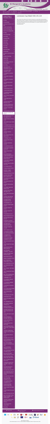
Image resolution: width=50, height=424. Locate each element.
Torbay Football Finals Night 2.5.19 (9, 388)
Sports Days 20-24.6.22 (8, 256)
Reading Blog (8, 51)
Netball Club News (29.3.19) (9, 393)
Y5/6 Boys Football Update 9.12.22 (8, 205)
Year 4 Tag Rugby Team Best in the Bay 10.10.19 (9, 351)
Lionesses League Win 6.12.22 (8, 208)
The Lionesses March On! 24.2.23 (8, 182)
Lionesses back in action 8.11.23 (8, 140)
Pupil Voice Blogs (8, 49)
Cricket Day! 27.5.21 (7, 296)
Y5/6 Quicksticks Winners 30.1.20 (8, 335)
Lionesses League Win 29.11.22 (8, 211)
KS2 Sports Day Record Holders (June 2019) (8, 367)
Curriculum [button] (14, 11)
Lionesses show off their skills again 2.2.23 (8, 191)
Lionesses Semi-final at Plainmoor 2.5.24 (8, 102)
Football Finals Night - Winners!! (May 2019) (8, 385)
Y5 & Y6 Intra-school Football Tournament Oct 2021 (9, 289)
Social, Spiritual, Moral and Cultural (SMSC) (8, 62)
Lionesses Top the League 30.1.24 (8, 129)
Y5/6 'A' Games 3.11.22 (8, 229)
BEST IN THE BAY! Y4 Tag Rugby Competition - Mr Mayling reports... (8, 396)
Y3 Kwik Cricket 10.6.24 (8, 90)
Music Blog (8, 45)
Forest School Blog (8, 34)
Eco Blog (8, 32)
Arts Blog (8, 20)
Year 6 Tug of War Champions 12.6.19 (7, 378)
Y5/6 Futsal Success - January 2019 (8, 404)
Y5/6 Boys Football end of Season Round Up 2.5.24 (8, 105)
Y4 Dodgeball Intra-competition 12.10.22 (7, 235)
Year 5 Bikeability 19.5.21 (8, 301)
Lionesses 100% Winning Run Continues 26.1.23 (8, 197)
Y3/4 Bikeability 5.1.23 (8, 202)
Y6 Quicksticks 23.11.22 (8, 213)
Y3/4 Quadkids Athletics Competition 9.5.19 (8, 382)
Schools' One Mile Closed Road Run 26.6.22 (8, 254)
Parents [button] (8, 11)
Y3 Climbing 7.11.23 (7, 137)
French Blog (8, 36)
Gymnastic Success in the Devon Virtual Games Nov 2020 (8, 310)
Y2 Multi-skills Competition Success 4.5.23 (8, 161)
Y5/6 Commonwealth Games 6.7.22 (9, 242)
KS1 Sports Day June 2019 (8, 369)
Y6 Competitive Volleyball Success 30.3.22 (8, 280)
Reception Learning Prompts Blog (8, 54)
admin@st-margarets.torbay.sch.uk (39, 410)
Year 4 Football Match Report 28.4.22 (9, 272)
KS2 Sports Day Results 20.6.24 (8, 83)
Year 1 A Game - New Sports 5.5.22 (9, 269)
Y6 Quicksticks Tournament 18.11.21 (9, 286)
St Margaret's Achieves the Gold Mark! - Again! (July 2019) (8, 363)
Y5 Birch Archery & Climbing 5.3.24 (9, 119)
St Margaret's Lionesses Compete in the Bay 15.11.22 (9, 221)
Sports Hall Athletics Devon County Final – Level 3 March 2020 (9, 327)
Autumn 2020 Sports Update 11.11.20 (9, 314)
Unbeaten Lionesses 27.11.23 (7, 132)
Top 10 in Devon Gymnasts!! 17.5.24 (9, 96)
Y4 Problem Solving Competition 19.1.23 (7, 200)
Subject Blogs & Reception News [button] (26, 11)
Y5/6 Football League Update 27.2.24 (9, 122)
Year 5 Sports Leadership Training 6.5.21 (8, 304)
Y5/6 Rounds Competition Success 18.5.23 (8, 158)
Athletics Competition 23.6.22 (9, 258)
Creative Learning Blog (8, 27)
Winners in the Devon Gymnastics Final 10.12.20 (8, 307)
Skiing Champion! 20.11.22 (8, 215)
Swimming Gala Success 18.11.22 (8, 218)
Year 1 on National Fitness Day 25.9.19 (8, 360)
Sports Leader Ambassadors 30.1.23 (9, 194)
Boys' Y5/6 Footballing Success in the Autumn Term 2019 (9, 344)
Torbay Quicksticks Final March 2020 (8, 324)
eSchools (18, 421)
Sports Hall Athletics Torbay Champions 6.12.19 (9, 340)
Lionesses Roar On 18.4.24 (9, 110)
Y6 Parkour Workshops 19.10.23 (8, 143)
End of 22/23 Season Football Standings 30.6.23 (8, 155)
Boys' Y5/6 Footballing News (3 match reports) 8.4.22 (9, 275)
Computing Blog (8, 22)
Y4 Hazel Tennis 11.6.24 (8, 88)
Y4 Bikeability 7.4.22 (7, 277)
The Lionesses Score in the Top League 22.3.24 (9, 116)
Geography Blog (8, 38)
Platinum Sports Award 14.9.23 (8, 151)
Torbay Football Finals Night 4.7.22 (9, 245)
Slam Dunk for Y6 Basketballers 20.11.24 (8, 68)
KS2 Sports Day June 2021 (8, 294)
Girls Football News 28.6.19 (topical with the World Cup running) (9, 373)
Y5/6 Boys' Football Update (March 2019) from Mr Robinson (9, 400)
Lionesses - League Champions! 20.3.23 (7, 171)
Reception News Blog (8, 56)
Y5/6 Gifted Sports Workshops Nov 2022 (7, 224)
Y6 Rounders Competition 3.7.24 (8, 77)
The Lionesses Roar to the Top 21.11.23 (8, 135)
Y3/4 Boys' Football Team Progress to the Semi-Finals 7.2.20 (9, 331)
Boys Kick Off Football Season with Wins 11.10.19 (9, 354)
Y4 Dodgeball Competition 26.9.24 (8, 74)
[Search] (25, 1)
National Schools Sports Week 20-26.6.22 (8, 248)
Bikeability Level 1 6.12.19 (8, 337)
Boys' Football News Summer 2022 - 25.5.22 (8, 261)
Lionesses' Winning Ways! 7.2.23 (8, 185)
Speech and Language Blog (8, 30)
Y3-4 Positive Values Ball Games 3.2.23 (8, 188)
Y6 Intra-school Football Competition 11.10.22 (8, 238)
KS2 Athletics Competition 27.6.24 (8, 80)
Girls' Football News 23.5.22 (9, 263)
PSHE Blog (8, 47)
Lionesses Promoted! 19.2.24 (9, 126)
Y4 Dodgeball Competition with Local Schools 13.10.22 (9, 232)
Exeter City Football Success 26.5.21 (9, 299)
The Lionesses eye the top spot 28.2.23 (8, 179)
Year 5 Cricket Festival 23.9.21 (8, 292)
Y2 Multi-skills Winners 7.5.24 (8, 99)
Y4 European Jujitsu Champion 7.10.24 (7, 71)
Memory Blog (8, 43)
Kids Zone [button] (36, 11)
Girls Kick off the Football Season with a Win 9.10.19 (8, 357)
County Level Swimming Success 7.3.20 (8, 321)
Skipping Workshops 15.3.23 (9, 173)
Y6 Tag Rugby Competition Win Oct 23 (8, 148)
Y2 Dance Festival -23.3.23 (8, 168)
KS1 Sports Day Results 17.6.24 (8, 86)
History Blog (8, 40)
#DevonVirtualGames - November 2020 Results (8, 317)
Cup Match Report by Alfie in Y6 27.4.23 (9, 164)
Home (4, 11)
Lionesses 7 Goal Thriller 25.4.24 (8, 108)
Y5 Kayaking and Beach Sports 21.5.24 (8, 93)
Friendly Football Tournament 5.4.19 (9, 391)
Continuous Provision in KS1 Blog (8, 25)
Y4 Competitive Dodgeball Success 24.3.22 (8, 283)
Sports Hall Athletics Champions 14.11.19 (7, 348)
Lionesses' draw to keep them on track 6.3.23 (8, 176)
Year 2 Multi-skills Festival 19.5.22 (8, 266)
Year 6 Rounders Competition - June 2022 (8, 251)
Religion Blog (8, 58)
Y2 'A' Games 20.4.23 (8, 166)
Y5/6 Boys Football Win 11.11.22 (8, 227)
